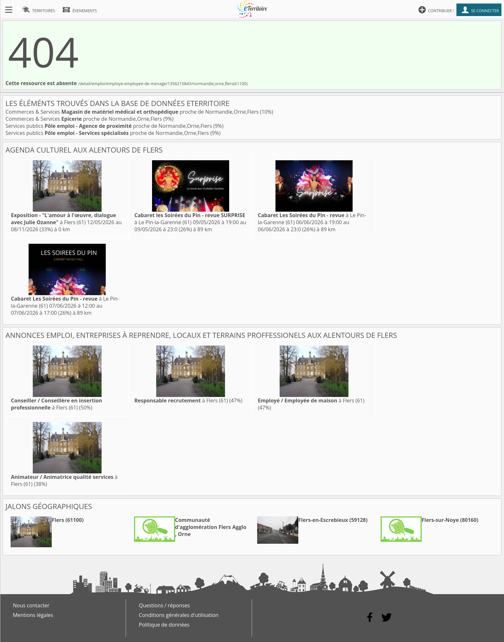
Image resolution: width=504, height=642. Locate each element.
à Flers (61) (63, 219)
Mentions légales (33, 615)
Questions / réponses (164, 605)
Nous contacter (31, 605)
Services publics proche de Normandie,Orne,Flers (109, 125)
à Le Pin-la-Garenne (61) (189, 219)
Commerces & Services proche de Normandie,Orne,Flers (132, 111)
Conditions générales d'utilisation (179, 615)
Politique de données (164, 624)
